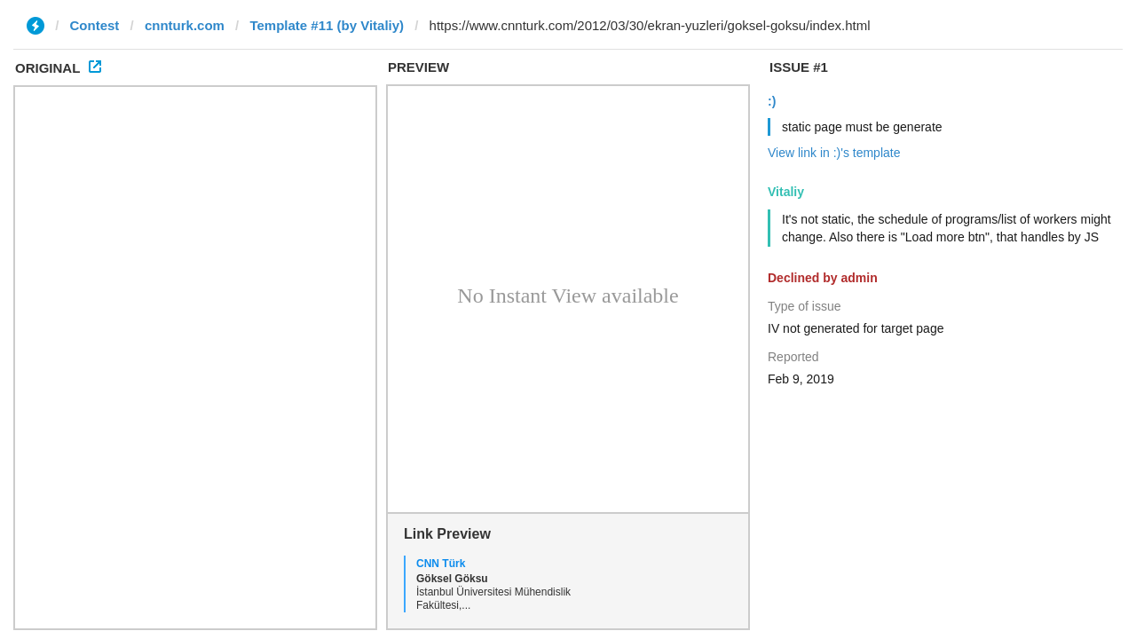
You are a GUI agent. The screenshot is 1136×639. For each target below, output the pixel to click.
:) (772, 101)
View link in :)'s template (834, 153)
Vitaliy (786, 192)
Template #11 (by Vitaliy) (326, 25)
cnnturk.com (185, 25)
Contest (95, 25)
